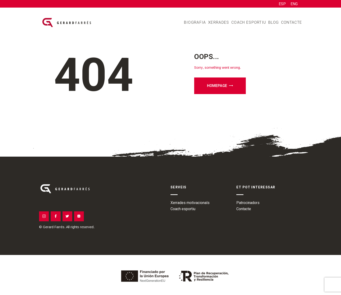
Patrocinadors (248, 202)
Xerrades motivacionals (190, 202)
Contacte (243, 209)
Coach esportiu (182, 209)
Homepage (217, 85)
